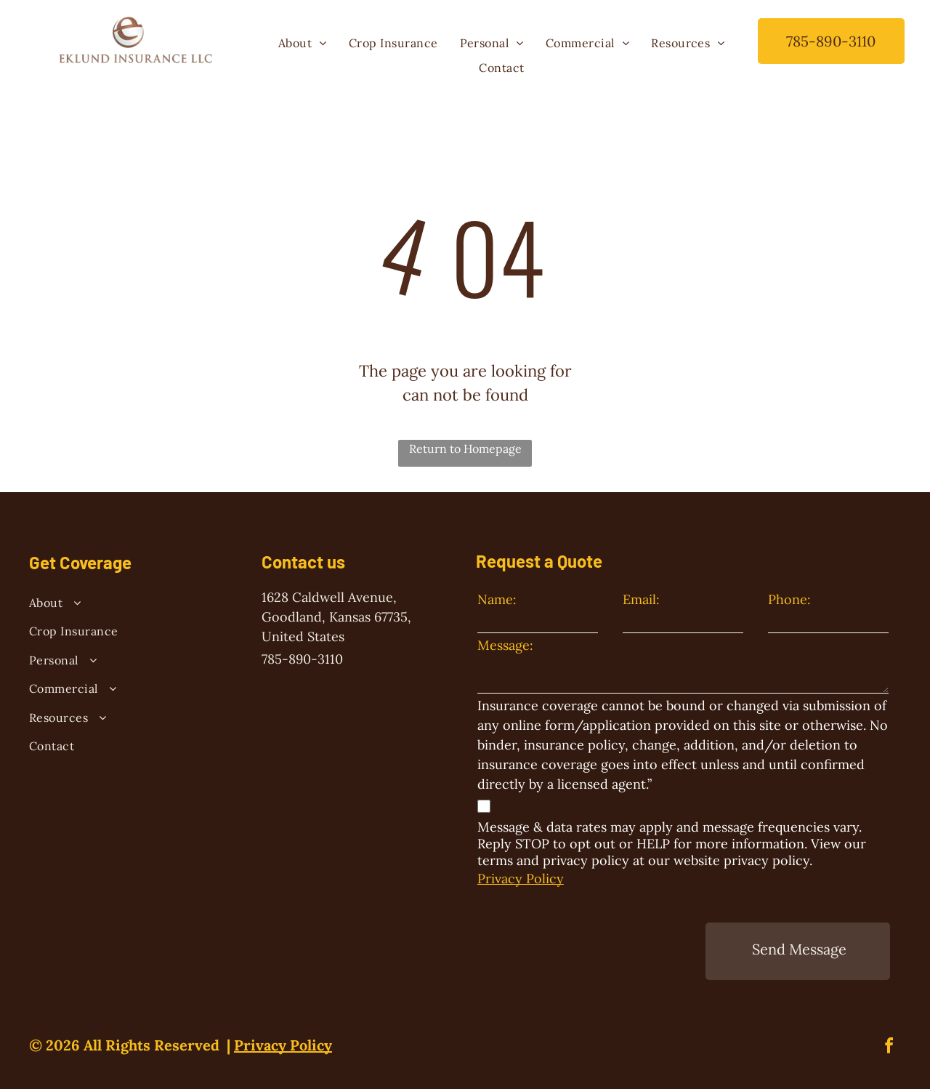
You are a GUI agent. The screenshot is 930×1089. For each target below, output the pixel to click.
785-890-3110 (302, 659)
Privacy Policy (520, 878)
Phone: (789, 599)
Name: (497, 599)
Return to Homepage (465, 448)
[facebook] (889, 1028)
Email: (641, 599)
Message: (505, 645)
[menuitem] (302, 43)
